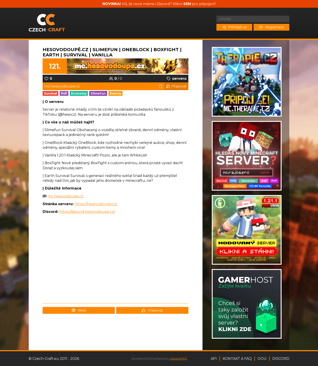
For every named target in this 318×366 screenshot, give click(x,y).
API (214, 359)
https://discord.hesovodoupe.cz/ (87, 212)
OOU (262, 359)
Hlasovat (176, 86)
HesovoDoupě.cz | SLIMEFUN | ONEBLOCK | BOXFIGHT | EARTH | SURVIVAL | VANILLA (112, 52)
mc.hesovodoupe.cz (65, 196)
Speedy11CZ (178, 358)
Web (79, 310)
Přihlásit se (234, 27)
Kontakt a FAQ (237, 359)
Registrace (271, 27)
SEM (187, 4)
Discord (280, 359)
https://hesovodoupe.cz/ (96, 204)
